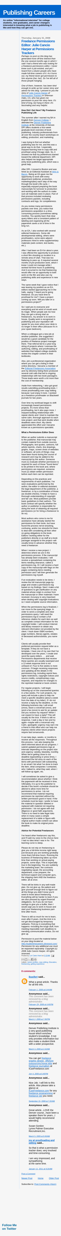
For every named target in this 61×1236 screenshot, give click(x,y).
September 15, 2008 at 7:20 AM (42, 1101)
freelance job (35, 1096)
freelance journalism (39, 1066)
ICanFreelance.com (39, 1090)
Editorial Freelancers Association (40, 368)
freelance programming (41, 1093)
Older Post (54, 1178)
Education (52, 962)
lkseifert (33, 977)
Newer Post (26, 1178)
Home (40, 1178)
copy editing (43, 962)
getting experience (37, 964)
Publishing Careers (29, 12)
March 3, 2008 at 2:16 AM (39, 1049)
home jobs (46, 1063)
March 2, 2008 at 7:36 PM (39, 1019)
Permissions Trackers (31, 95)
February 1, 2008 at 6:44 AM (40, 990)
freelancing (25, 964)
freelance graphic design (40, 1059)
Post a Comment (28, 1174)
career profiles (32, 962)
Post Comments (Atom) (45, 1184)
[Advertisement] (16, 1205)
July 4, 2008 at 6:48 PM (38, 1074)
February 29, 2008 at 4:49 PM (41, 1004)
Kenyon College (41, 120)
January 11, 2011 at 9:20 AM (40, 1169)
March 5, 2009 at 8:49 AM (39, 1136)
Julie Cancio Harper (38, 93)
